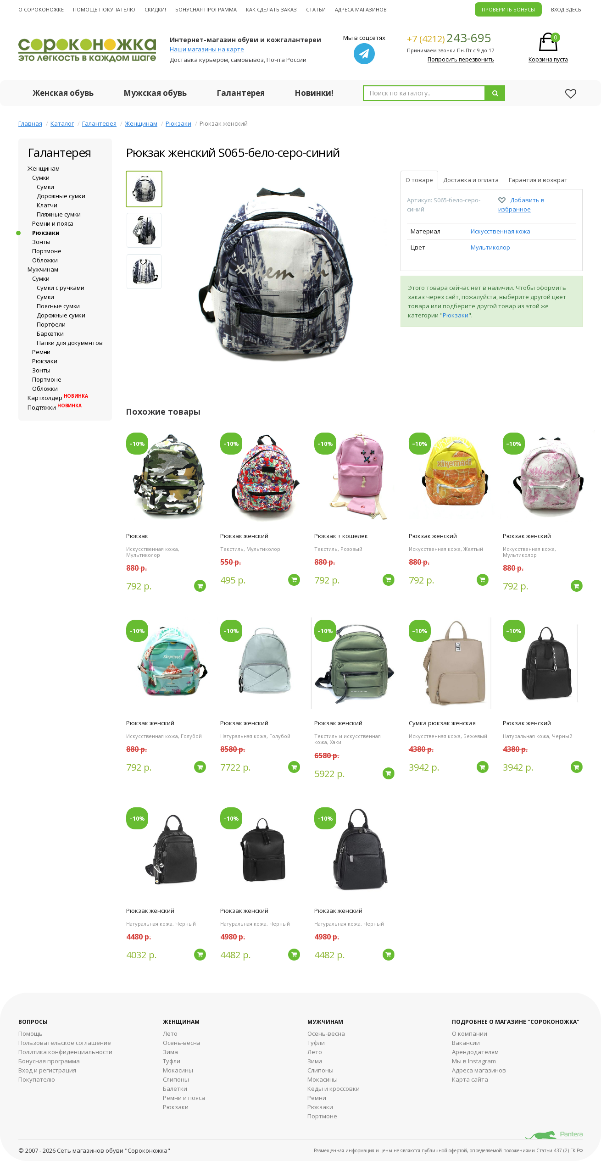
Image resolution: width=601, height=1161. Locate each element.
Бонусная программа (206, 9)
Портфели (51, 324)
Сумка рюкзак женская (442, 723)
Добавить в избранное (521, 204)
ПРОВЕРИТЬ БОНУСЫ (508, 9)
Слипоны (176, 1079)
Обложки (45, 260)
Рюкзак (137, 536)
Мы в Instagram (474, 1061)
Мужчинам (43, 269)
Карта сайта (470, 1079)
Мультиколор (490, 247)
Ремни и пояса (52, 223)
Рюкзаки (178, 123)
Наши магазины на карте (207, 49)
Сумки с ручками (60, 287)
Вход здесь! (567, 9)
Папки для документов (69, 343)
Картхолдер (58, 398)
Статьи (316, 9)
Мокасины (178, 1070)
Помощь (30, 1033)
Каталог (62, 123)
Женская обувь (63, 93)
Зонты (41, 242)
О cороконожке (41, 9)
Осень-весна (181, 1043)
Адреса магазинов (361, 9)
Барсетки (50, 333)
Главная (30, 123)
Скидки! (155, 9)
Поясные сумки (58, 306)
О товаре (419, 180)
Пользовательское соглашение (64, 1043)
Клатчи (47, 205)
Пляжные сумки (59, 214)
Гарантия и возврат (538, 180)
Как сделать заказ (271, 9)
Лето (170, 1033)
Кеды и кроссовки (333, 1088)
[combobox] (424, 93)
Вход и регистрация (47, 1070)
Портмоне (46, 251)
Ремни (41, 352)
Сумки (41, 177)
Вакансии (466, 1043)
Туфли (171, 1061)
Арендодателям (475, 1052)
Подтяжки (55, 407)
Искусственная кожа (500, 231)
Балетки (175, 1088)
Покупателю (36, 1079)
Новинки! (314, 93)
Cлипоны (320, 1070)
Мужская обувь (155, 93)
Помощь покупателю (104, 9)
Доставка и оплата (471, 180)
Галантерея (241, 93)
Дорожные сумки (61, 196)
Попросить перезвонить (461, 59)
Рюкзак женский (244, 536)
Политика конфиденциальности (65, 1052)
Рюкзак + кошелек (341, 536)
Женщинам (141, 123)
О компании (469, 1033)
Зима (170, 1052)
